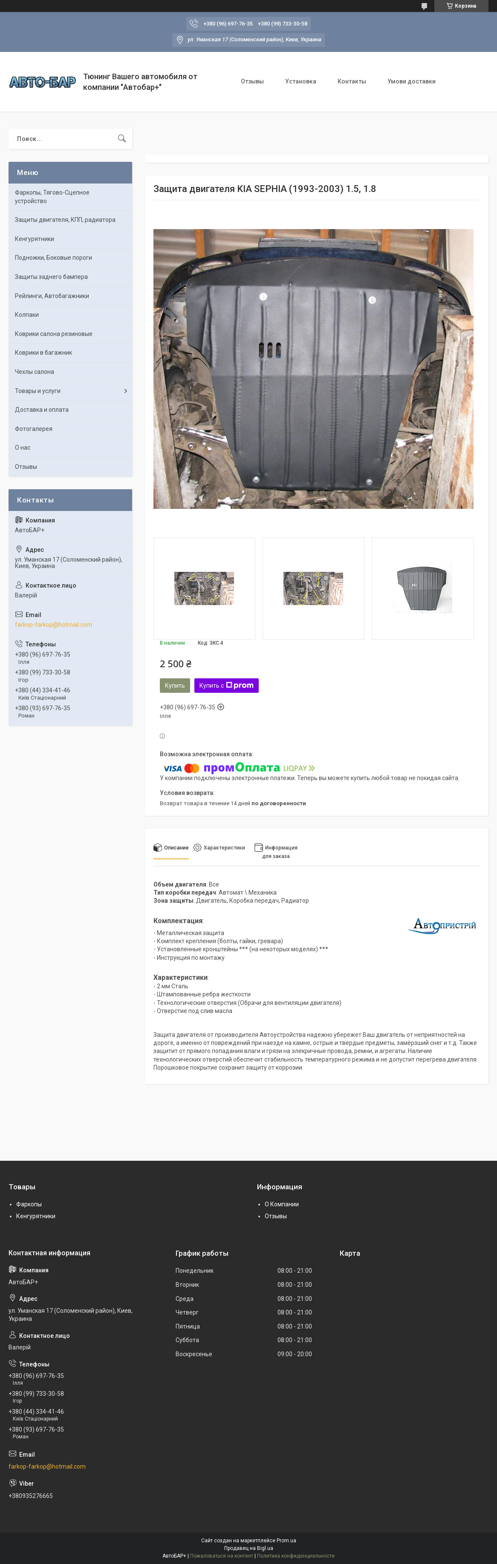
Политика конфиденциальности (296, 1556)
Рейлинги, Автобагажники (52, 296)
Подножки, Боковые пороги (53, 257)
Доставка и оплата (42, 409)
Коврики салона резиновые (53, 333)
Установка (300, 81)
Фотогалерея (33, 428)
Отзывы (252, 81)
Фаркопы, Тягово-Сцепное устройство (52, 196)
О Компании (282, 1204)
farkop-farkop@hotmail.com (53, 624)
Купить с (226, 685)
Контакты (352, 81)
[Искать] (122, 139)
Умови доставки (411, 81)
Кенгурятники (34, 238)
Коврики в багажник (43, 352)
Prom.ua (286, 1541)
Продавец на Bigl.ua (248, 1548)
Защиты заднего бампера (51, 276)
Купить (175, 685)
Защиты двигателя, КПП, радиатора (65, 219)
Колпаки (27, 314)
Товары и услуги (38, 390)
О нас (22, 447)
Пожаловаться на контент (221, 1556)
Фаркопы (29, 1204)
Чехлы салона (34, 371)
